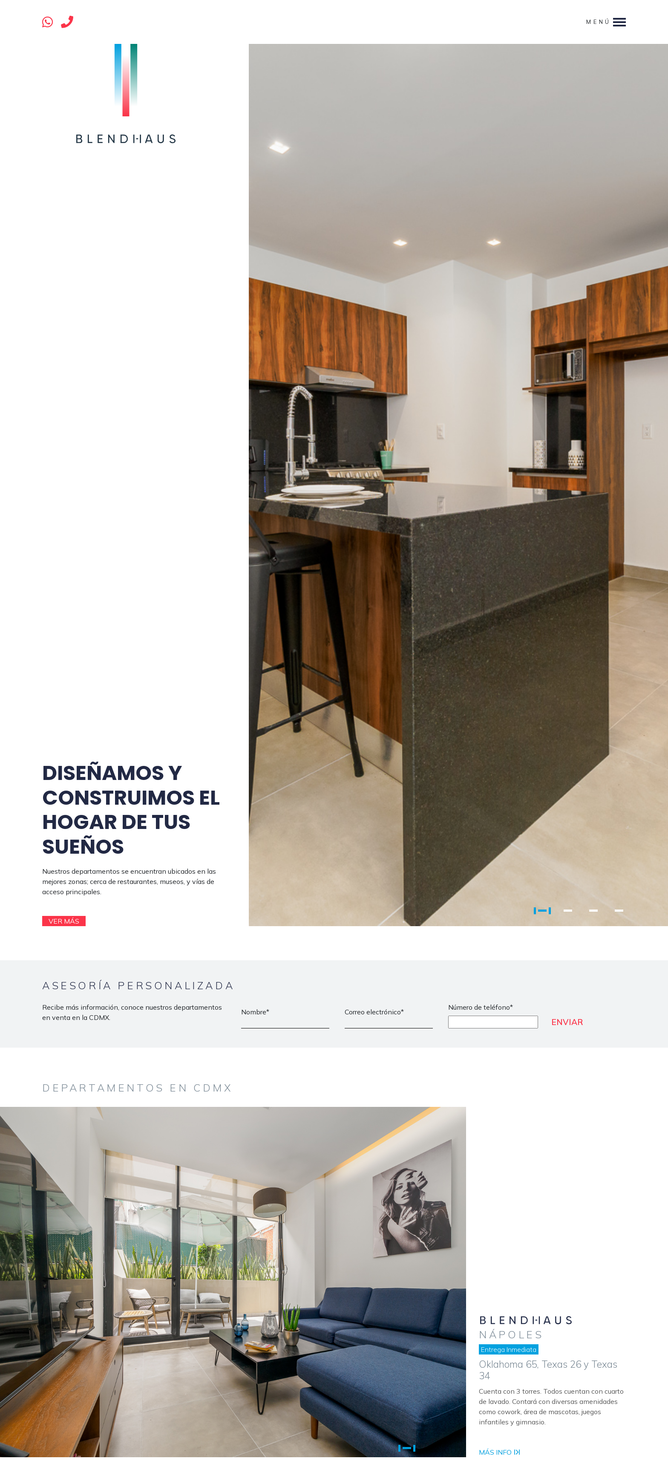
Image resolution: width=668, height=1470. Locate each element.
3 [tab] (593, 911)
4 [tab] (619, 911)
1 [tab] (542, 911)
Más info (499, 1452)
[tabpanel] (355, 485)
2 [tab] (568, 911)
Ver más (64, 921)
